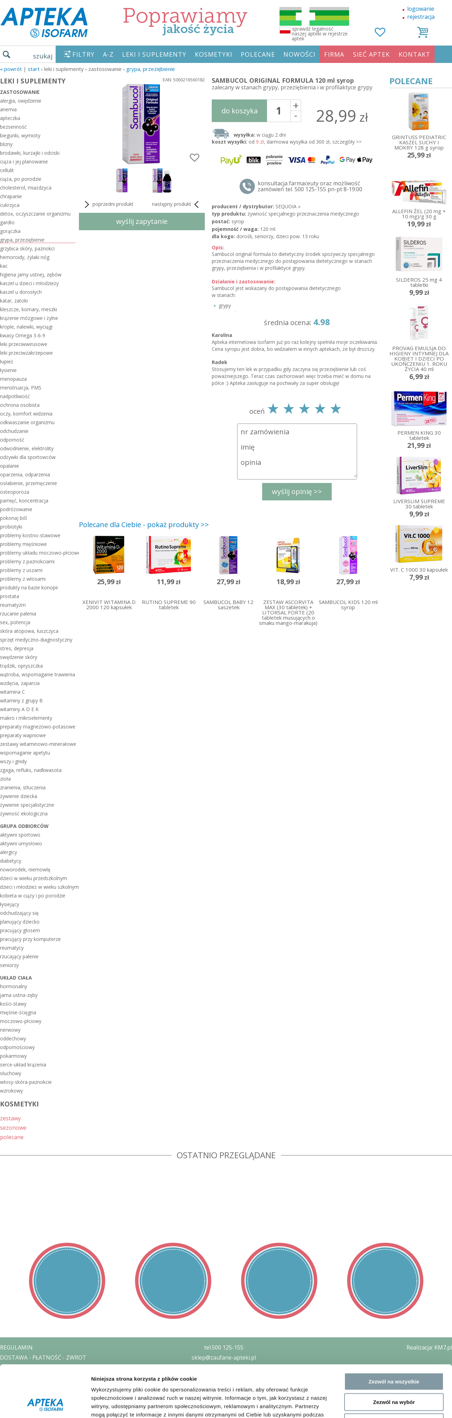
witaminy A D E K (19, 709)
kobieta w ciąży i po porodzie (32, 895)
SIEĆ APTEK (371, 54)
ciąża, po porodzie (20, 179)
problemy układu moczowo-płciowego (37, 552)
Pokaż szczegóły (371, 990)
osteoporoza (14, 492)
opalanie (9, 465)
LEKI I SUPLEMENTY (154, 54)
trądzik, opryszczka (21, 665)
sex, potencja (15, 622)
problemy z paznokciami (27, 561)
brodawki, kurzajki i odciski (29, 153)
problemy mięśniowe (23, 544)
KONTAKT (414, 54)
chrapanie (11, 196)
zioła (5, 778)
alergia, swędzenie (20, 100)
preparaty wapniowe (23, 735)
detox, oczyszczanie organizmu (35, 213)
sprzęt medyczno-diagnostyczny (36, 639)
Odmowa (394, 960)
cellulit (7, 170)
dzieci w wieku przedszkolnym (33, 878)
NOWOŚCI (299, 54)
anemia (8, 109)
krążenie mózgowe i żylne (29, 318)
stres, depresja (16, 648)
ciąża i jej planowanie (24, 161)
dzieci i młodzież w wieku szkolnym (37, 887)
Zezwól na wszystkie (394, 919)
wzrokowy (11, 1090)
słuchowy (10, 1073)
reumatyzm (13, 605)
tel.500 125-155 (223, 1347)
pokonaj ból (13, 518)
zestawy (10, 1118)
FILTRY (83, 54)
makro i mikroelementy (26, 718)
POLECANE (258, 54)
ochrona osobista (20, 405)
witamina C (12, 691)
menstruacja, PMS (20, 387)
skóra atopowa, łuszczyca (29, 631)
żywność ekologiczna (24, 813)
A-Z (108, 54)
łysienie (8, 370)
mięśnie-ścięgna (18, 1012)
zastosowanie (20, 92)
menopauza (13, 379)
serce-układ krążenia (23, 1064)
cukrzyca (9, 205)
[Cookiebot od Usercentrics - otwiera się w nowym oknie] (45, 990)
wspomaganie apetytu (25, 752)
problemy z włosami (23, 578)
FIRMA (334, 54)
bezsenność (13, 126)
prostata (9, 596)
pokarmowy (13, 1056)
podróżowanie (16, 509)
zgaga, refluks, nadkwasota (31, 770)
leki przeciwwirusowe (23, 344)
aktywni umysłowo (21, 843)
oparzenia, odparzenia (25, 474)
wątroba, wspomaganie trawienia (37, 674)
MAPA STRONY (19, 1407)
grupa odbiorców (24, 826)
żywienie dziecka (18, 796)
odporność (12, 439)
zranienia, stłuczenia (23, 787)
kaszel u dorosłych (21, 292)
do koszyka (239, 110)
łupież (6, 361)
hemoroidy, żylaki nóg (24, 257)
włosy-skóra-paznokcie (26, 1082)
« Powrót (11, 68)
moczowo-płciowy (20, 1021)
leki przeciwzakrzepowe (26, 352)
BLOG (7, 1397)
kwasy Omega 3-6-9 (22, 335)
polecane (12, 1137)
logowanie (420, 9)
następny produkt (176, 204)
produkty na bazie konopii (29, 587)
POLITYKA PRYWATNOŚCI (33, 1367)
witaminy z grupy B (21, 700)
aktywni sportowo (20, 834)
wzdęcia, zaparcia (20, 683)
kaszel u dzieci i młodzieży (29, 283)
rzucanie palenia (18, 613)
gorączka (10, 231)
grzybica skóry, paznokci (27, 248)
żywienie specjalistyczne (27, 804)
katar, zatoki (14, 300)
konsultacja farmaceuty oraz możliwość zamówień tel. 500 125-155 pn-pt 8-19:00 (310, 186)
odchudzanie (14, 431)
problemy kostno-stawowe (30, 535)
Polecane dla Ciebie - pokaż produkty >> (144, 524)
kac (4, 266)
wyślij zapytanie (142, 221)
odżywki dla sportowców (28, 457)
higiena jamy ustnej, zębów (31, 274)
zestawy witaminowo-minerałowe (37, 744)
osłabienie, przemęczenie (28, 483)
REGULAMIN (16, 1347)
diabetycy (10, 860)
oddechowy (13, 1038)
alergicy (8, 852)
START (34, 68)
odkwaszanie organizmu (27, 422)
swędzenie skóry (18, 657)
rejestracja (421, 17)
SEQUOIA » (287, 206)
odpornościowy (17, 1047)
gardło (7, 222)
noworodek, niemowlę (25, 869)
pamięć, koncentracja (24, 500)
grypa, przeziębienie (150, 68)
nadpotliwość (15, 396)
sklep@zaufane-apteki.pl (224, 1357)
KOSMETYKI (213, 54)
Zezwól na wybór (394, 940)
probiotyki (11, 526)
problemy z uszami (21, 570)
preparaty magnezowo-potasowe (37, 726)
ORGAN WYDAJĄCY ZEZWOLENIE (42, 1387)
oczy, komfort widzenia (26, 413)
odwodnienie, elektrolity (27, 448)
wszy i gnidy (13, 761)
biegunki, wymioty (20, 135)
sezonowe (13, 1127)
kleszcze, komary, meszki (28, 309)
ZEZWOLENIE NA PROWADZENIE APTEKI (53, 1377)
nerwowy (10, 1029)
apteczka (10, 118)
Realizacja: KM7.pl (429, 1347)
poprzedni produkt (108, 204)
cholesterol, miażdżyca (25, 187)
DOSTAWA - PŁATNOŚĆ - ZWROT (43, 1357)
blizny (6, 144)
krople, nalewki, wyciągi (26, 326)
